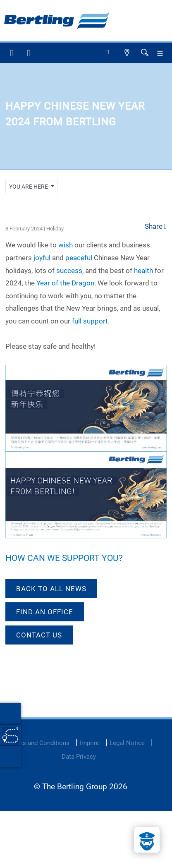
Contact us (39, 635)
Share (156, 226)
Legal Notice (127, 743)
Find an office (44, 612)
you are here (29, 186)
